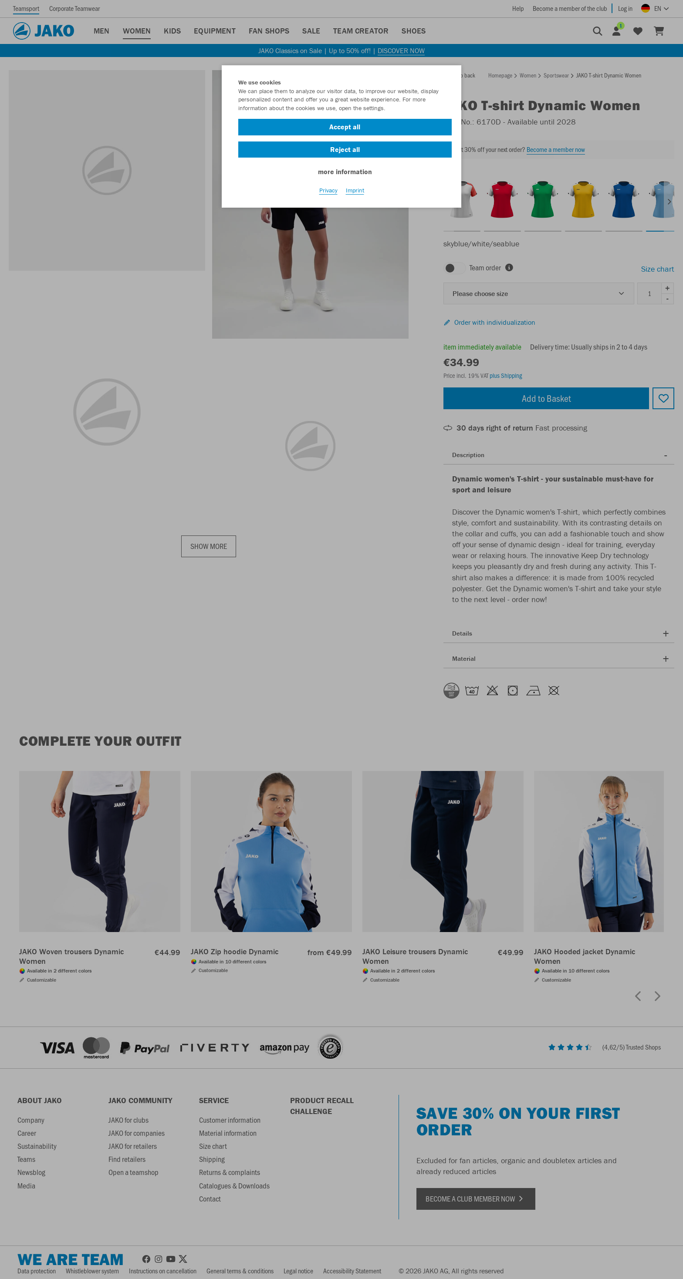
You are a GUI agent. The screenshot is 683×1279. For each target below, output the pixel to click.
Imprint (355, 192)
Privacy (328, 192)
